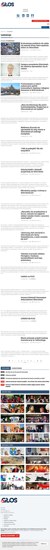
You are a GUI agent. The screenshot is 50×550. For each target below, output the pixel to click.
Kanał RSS (6, 526)
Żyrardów (25, 11)
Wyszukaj (45, 27)
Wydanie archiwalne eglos (10, 520)
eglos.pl (25, 9)
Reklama (6, 518)
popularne (6, 368)
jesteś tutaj (3, 31)
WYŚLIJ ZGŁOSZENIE (8, 536)
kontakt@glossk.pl (6, 511)
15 (37, 361)
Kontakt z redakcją (8, 515)
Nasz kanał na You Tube (9, 524)
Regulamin (6, 517)
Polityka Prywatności (9, 522)
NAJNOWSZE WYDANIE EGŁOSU (40, 20)
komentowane (17, 368)
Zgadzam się (44, 543)
